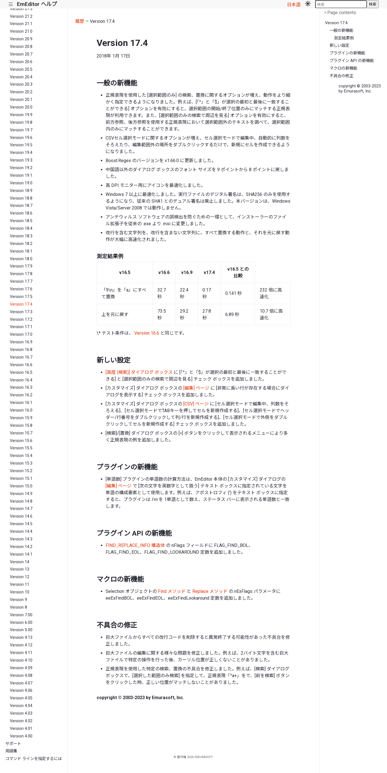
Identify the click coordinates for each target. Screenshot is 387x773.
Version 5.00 (21, 630)
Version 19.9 (21, 114)
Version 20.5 (21, 69)
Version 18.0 (21, 259)
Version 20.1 (21, 99)
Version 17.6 (21, 289)
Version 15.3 (21, 463)
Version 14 (19, 562)
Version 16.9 (21, 342)
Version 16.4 (21, 380)
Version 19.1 (21, 175)
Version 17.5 (21, 296)
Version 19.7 (21, 130)
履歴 (79, 21)
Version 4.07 (21, 683)
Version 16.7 (21, 357)
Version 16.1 (21, 402)
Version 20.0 (21, 107)
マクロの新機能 (343, 68)
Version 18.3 (21, 236)
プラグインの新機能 (347, 53)
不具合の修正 (341, 76)
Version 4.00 (21, 736)
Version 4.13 (21, 637)
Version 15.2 (21, 471)
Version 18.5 (21, 220)
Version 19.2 (21, 167)
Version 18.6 (21, 213)
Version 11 (19, 584)
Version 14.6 (21, 516)
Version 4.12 (21, 645)
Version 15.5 (21, 448)
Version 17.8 (21, 273)
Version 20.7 (21, 54)
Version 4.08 (21, 675)
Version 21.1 (21, 23)
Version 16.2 (21, 395)
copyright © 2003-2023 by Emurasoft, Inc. (360, 88)
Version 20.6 (21, 61)
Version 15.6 (21, 440)
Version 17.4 (21, 304)
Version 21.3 (21, 8)
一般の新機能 (341, 30)
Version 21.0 (21, 31)
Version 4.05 (21, 698)
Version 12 (19, 577)
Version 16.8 (21, 349)
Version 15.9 (21, 418)
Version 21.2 (21, 16)
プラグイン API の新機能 (352, 60)
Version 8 (18, 607)
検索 (372, 4)
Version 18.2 (21, 243)
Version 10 (19, 592)
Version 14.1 (21, 554)
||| (11, 4)
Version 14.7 (21, 508)
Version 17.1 (21, 326)
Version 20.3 (21, 84)
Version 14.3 (21, 539)
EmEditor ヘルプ (37, 4)
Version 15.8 (21, 425)
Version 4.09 (21, 668)
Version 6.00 (21, 622)
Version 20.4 (21, 77)
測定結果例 (344, 38)
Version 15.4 (21, 455)
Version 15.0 (21, 486)
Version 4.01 (21, 728)
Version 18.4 (21, 228)
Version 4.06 (21, 690)
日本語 (294, 4)
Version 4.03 (21, 713)
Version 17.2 (21, 319)
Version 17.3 (21, 312)
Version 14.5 (21, 524)
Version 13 (19, 569)
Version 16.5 (21, 372)
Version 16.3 (21, 387)
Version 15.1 (21, 478)
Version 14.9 (21, 493)
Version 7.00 (21, 615)
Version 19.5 (21, 145)
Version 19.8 (21, 122)
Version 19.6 (21, 137)
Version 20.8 (21, 46)
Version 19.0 (21, 183)
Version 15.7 (21, 433)
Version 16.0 (21, 410)
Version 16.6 (21, 365)
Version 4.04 (21, 705)
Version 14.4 (21, 531)
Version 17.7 (21, 281)
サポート (13, 743)
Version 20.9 (21, 39)
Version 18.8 (21, 198)
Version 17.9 (21, 266)
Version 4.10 (21, 660)
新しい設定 (339, 45)
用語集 (11, 751)
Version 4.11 (21, 652)
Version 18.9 (21, 190)
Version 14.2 (21, 546)
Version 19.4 (21, 152)
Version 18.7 (21, 205)
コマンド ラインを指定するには (33, 758)
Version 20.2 (21, 92)
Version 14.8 (21, 501)
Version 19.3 (21, 160)
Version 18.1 (21, 251)
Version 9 (18, 599)
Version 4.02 (21, 721)
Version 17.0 (21, 334)
